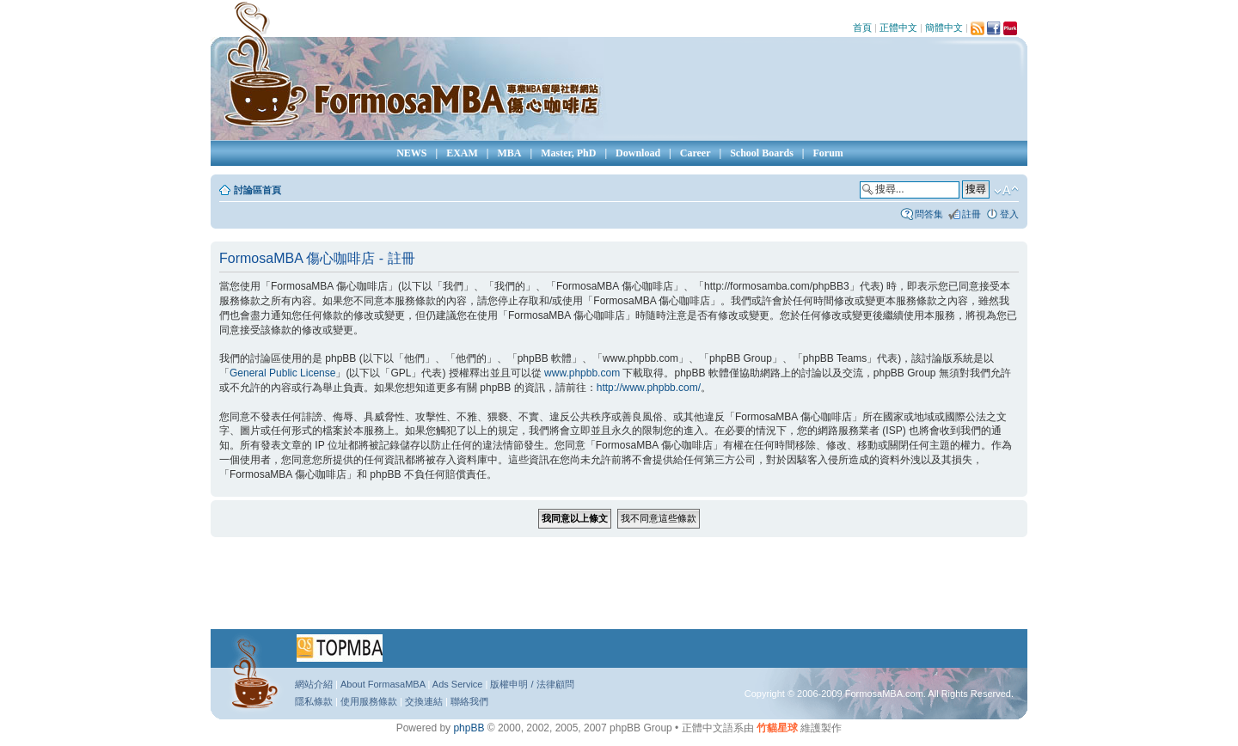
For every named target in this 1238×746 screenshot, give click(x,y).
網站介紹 (314, 684)
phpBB (468, 728)
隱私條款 (314, 701)
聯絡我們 (469, 701)
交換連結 (424, 701)
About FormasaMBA (382, 684)
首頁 (862, 27)
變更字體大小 (1006, 191)
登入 (1009, 214)
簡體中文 (944, 27)
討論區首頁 (257, 190)
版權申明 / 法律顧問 (531, 684)
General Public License (282, 373)
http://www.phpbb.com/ (649, 388)
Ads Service (457, 684)
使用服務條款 (368, 701)
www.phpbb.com (582, 373)
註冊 (971, 214)
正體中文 (898, 27)
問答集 (929, 214)
